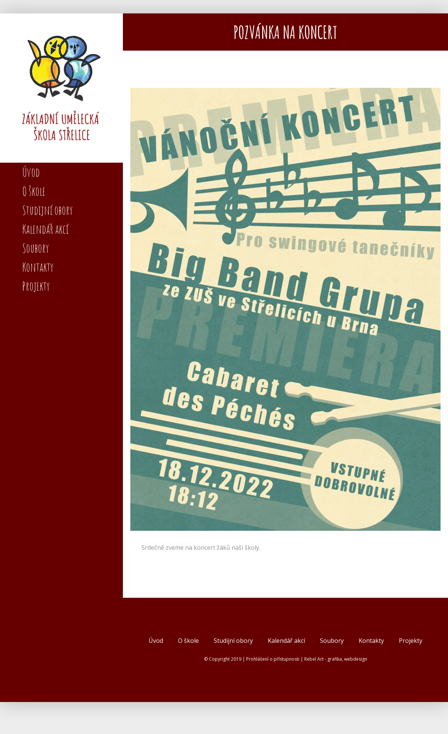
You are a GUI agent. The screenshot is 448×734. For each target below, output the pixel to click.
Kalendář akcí (286, 640)
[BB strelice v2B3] (285, 309)
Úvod (156, 640)
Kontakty (371, 640)
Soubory (332, 640)
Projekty (410, 640)
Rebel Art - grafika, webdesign (335, 659)
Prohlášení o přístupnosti (272, 659)
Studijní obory (233, 640)
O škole (188, 640)
